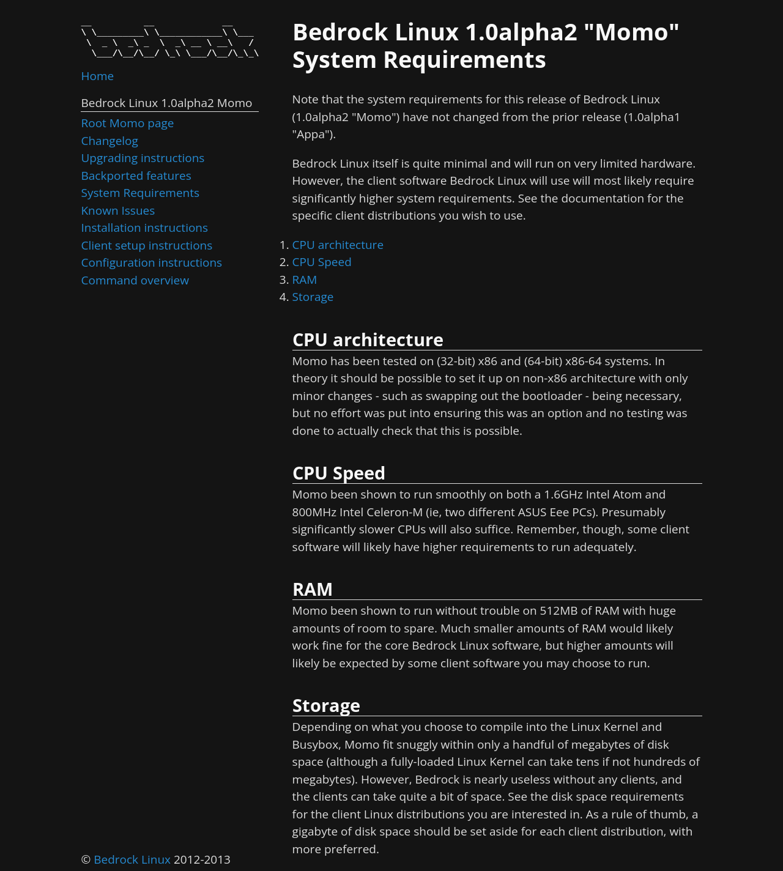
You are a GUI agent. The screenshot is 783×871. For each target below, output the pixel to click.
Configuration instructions (151, 262)
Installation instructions (144, 227)
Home (97, 76)
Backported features (136, 175)
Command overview (134, 280)
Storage (313, 297)
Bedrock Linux (132, 859)
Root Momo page (127, 123)
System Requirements (140, 193)
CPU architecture (338, 245)
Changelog (109, 141)
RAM (304, 279)
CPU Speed (322, 262)
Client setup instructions (146, 245)
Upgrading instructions (142, 158)
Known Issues (118, 210)
